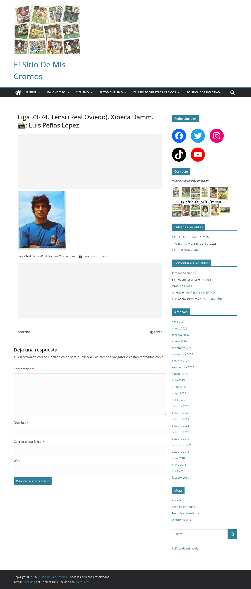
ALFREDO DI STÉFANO (200, 292)
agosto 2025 (180, 374)
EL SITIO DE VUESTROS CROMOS (154, 92)
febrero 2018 (180, 477)
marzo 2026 (179, 328)
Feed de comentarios (185, 513)
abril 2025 (178, 400)
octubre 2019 (180, 438)
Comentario (24, 369)
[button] (39, 92)
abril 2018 (178, 471)
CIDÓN (195, 273)
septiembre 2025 (183, 367)
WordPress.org (181, 520)
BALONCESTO (56, 92)
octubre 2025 (180, 361)
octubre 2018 (180, 451)
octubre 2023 (180, 413)
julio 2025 (178, 380)
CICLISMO (82, 92)
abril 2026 (178, 322)
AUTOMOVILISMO (111, 92)
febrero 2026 (180, 335)
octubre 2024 (180, 406)
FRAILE (206, 279)
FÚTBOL (31, 92)
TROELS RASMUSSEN (185, 243)
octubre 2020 (180, 432)
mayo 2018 (179, 464)
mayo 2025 (179, 393)
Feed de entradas (183, 507)
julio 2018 (178, 458)
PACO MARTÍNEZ (213, 299)
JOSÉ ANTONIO (182, 237)
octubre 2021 (180, 426)
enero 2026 (179, 341)
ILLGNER (177, 250)
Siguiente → (157, 332)
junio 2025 (179, 387)
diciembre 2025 (182, 348)
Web (17, 461)
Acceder (177, 500)
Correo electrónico (29, 441)
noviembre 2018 (182, 445)
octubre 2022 (180, 419)
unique (176, 292)
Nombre (21, 422)
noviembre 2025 (182, 354)
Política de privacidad (203, 92)
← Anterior (22, 332)
